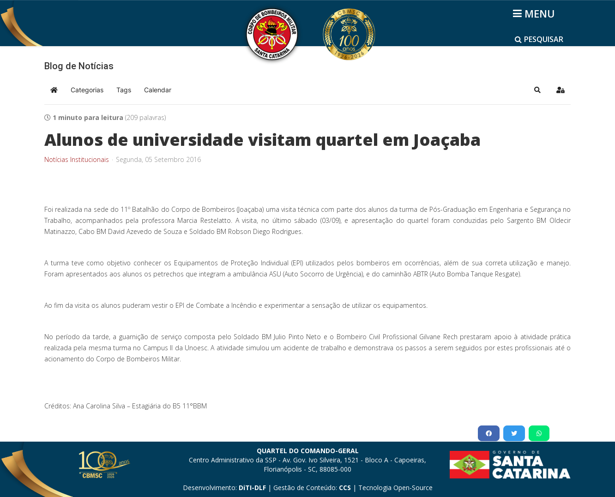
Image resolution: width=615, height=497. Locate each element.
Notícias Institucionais (76, 159)
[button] (537, 90)
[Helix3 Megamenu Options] (535, 13)
